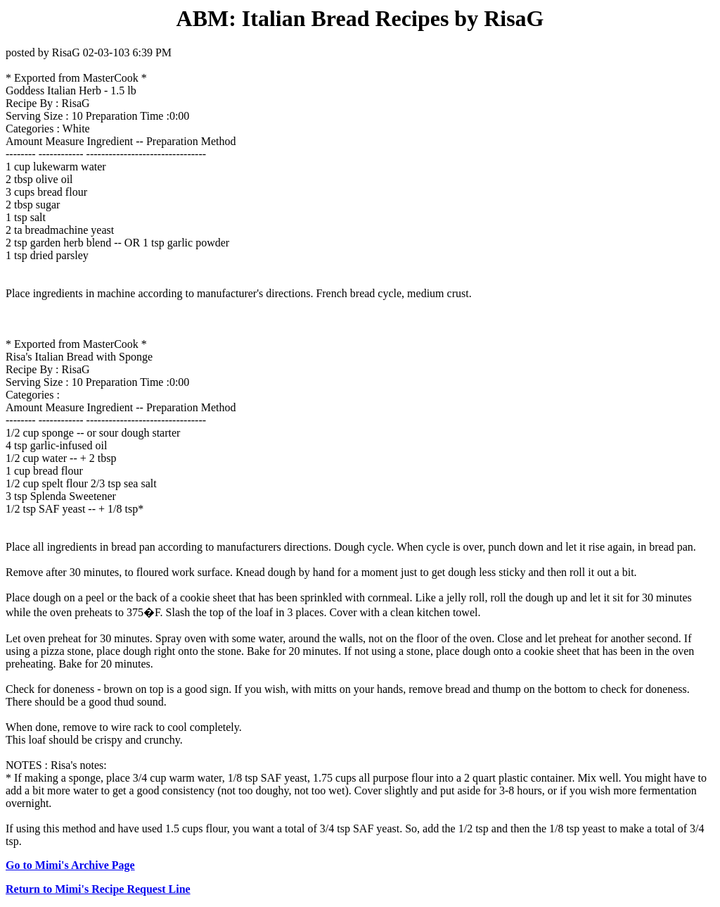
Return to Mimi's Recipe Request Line (98, 889)
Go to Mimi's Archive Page (70, 865)
